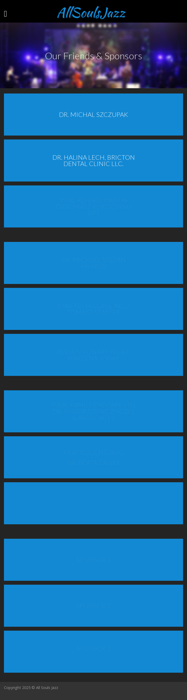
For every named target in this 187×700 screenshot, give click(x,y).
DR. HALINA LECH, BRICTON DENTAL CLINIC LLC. (93, 160)
